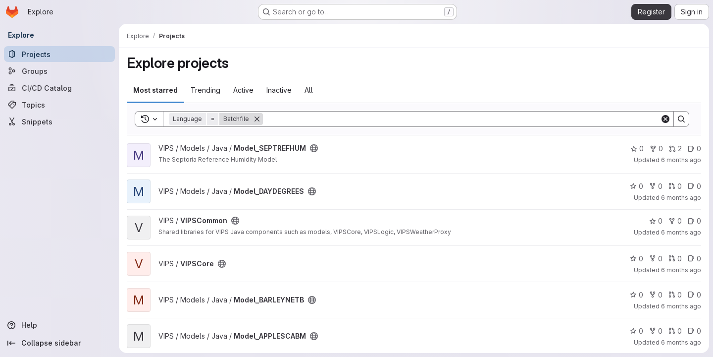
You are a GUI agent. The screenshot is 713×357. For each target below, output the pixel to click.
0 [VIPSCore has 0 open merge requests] (675, 258)
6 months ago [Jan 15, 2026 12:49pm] (681, 160)
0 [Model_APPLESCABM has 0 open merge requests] (675, 331)
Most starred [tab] (155, 90)
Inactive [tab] (279, 90)
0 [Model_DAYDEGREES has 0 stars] (636, 186)
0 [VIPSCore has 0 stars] (636, 258)
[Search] (461, 119)
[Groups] (59, 71)
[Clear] (665, 119)
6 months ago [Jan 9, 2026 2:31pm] (681, 306)
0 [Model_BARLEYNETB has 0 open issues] (694, 295)
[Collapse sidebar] (59, 343)
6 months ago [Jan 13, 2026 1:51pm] (681, 232)
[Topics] (59, 105)
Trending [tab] (205, 90)
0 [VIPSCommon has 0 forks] (675, 221)
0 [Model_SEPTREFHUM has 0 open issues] (694, 148)
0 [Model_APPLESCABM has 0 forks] (655, 331)
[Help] (59, 325)
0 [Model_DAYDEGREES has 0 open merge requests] (675, 186)
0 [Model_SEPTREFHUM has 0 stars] (637, 148)
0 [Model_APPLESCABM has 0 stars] (636, 331)
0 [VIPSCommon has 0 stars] (655, 221)
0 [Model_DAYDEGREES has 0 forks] (655, 186)
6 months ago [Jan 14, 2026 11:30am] (681, 197)
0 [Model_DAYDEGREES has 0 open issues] (694, 186)
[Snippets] (59, 121)
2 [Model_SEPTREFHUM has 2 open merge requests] (675, 148)
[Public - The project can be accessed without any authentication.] (314, 148)
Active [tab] (243, 90)
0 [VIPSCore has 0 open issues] (694, 258)
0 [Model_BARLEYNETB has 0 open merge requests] (675, 295)
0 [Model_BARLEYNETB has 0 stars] (636, 295)
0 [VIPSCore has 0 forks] (655, 258)
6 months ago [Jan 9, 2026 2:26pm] (681, 342)
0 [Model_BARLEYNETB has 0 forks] (655, 295)
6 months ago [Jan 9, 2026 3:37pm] (681, 270)
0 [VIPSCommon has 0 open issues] (694, 221)
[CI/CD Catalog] (59, 88)
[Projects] (59, 54)
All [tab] (309, 90)
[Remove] (257, 119)
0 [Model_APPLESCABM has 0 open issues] (694, 331)
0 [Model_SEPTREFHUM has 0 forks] (656, 148)
